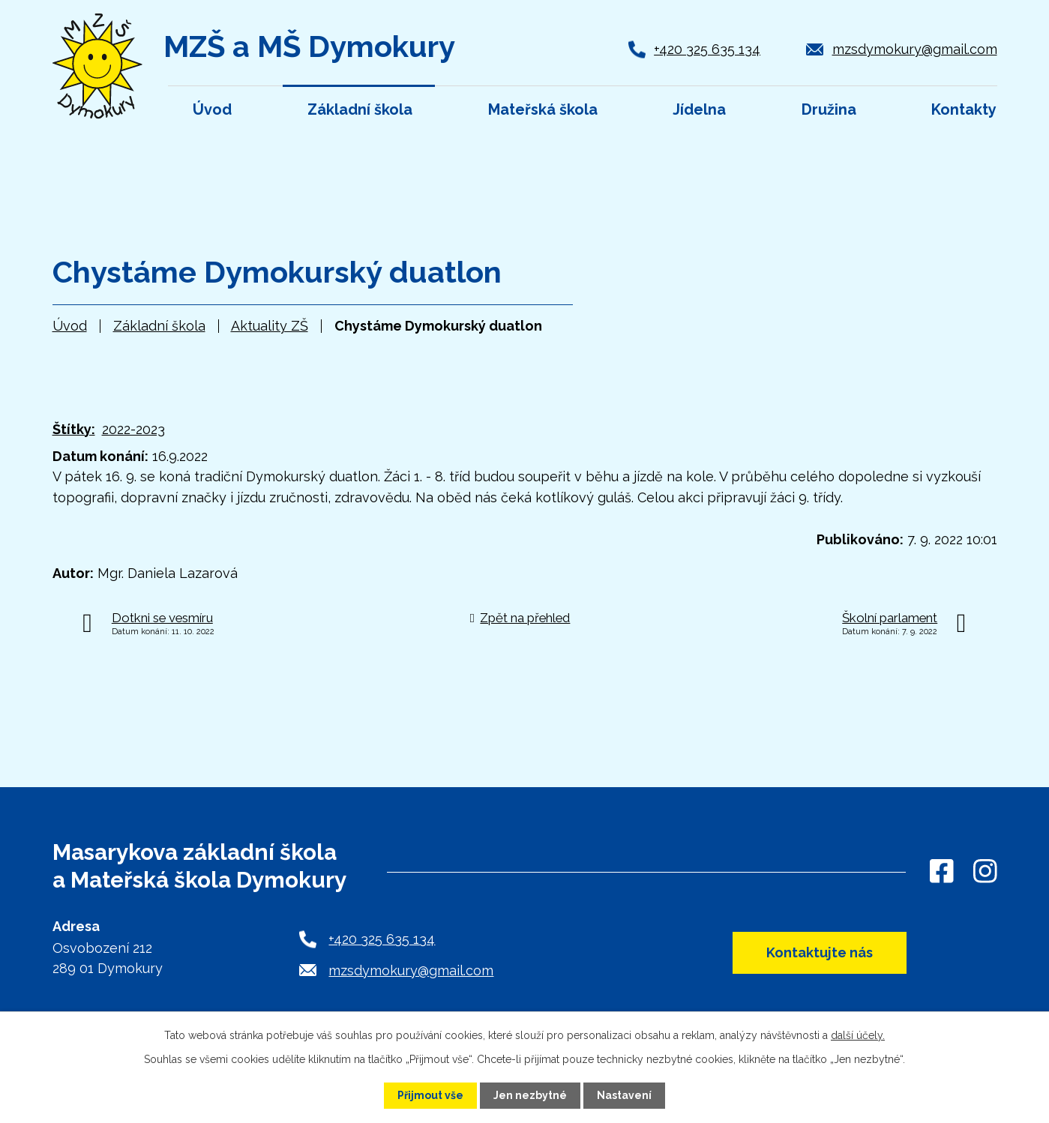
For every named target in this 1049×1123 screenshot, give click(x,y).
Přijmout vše (430, 1095)
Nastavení (624, 1095)
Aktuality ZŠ (269, 326)
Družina (829, 109)
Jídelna (699, 109)
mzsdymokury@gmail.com (914, 49)
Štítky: (73, 429)
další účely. (858, 1035)
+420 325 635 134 (707, 49)
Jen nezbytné (530, 1095)
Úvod (69, 326)
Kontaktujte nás (819, 952)
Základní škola (159, 326)
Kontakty (964, 109)
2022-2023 (133, 429)
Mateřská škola (543, 109)
